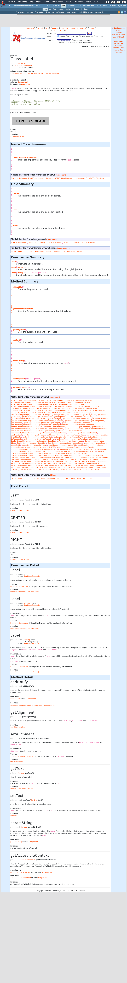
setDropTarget (66, 463)
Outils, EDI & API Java (85, 12)
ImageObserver (26, 73)
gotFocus (51, 435)
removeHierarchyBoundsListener (73, 453)
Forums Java (20, 12)
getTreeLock (16, 435)
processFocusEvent (19, 449)
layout (88, 441)
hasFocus (75, 435)
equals (21, 478)
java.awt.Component (23, 65)
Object (52, 475)
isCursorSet (46, 437)
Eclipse (76, 9)
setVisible (82, 468)
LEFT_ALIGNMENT (55, 243)
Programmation (88, 6)
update (86, 470)
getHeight (55, 423)
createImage (78, 409)
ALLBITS (21, 251)
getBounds (102, 415)
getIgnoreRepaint (42, 425)
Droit (88, 2)
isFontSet (82, 439)
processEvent (87, 447)
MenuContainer (41, 73)
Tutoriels (22, 2)
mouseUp (37, 445)
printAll (51, 447)
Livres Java (50, 12)
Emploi (69, 2)
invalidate (16, 437)
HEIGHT (49, 251)
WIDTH (79, 251)
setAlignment (19, 379)
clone (13, 478)
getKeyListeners (43, 427)
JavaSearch (99, 12)
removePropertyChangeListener (94, 457)
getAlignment (19, 330)
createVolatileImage (20, 411)
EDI (79, 6)
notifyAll (70, 478)
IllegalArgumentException (22, 756)
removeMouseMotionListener (23, 457)
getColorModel (29, 417)
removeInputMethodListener (49, 455)
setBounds (102, 461)
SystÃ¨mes (122, 6)
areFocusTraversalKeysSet (78, 406)
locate (33, 443)
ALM (48, 6)
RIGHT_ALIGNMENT (72, 243)
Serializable (54, 73)
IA (43, 6)
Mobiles (113, 6)
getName (39, 431)
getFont (68, 421)
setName (52, 468)
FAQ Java (29, 12)
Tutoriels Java (39, 12)
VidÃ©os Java (60, 12)
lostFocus (52, 443)
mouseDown (77, 443)
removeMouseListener (93, 455)
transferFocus (27, 470)
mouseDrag (89, 443)
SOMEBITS (71, 251)
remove (101, 451)
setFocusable (93, 463)
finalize (30, 478)
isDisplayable (60, 437)
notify (60, 478)
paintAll (72, 445)
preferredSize (96, 445)
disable (72, 411)
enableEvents (44, 413)
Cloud (38, 6)
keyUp (80, 441)
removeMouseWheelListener (51, 457)
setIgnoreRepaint (98, 466)
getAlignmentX (58, 415)
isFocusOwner (49, 439)
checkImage (16, 409)
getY (43, 435)
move (45, 445)
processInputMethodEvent (95, 449)
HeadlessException (32, 576)
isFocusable (16, 439)
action (14, 400)
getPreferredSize (74, 431)
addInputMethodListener (44, 402)
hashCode (51, 478)
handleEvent (63, 435)
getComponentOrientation (22, 419)
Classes (118, 46)
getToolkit (92, 433)
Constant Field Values (19, 510)
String (20, 267)
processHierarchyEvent (71, 449)
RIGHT (15, 226)
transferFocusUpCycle (70, 470)
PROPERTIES (59, 251)
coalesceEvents (43, 409)
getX (37, 435)
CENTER (16, 194)
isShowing (41, 441)
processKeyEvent (18, 451)
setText (16, 387)
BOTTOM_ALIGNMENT (19, 243)
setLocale (15, 468)
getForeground (97, 421)
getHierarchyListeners (21, 425)
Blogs (39, 2)
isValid (51, 441)
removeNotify (71, 457)
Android (68, 9)
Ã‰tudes (79, 2)
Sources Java (71, 12)
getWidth (28, 435)
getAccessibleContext (23, 309)
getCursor (41, 419)
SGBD (98, 6)
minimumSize (65, 443)
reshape (59, 461)
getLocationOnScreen (20, 429)
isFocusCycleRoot (32, 439)
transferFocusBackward (47, 470)
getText (16, 340)
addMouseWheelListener (46, 404)
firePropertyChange (82, 413)
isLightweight (17, 441)
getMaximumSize (39, 429)
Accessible (14, 73)
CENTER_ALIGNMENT (37, 243)
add (20, 400)
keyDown (72, 441)
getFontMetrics (82, 421)
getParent (49, 431)
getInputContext (60, 425)
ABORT (13, 251)
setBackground (88, 461)
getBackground (89, 415)
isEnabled (92, 437)
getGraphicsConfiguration (36, 423)
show (91, 468)
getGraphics (16, 423)
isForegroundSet (96, 439)
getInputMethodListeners (82, 425)
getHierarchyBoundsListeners (76, 423)
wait (79, 478)
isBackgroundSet (31, 437)
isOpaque (30, 441)
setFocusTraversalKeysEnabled (48, 466)
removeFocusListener (46, 453)
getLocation (84, 427)
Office (105, 6)
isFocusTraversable (66, 439)
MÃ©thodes (118, 48)
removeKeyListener (73, 455)
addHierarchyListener (21, 402)
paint (63, 445)
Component (23, 82)
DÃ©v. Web (71, 6)
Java (63, 6)
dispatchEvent (99, 411)
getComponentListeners (81, 417)
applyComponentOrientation (51, 406)
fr (117, 31)
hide (83, 435)
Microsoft (56, 6)
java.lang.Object (18, 63)
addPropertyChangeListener (72, 404)
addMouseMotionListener (22, 404)
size (104, 468)
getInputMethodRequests (22, 427)
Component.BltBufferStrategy (59, 178)
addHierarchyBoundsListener (79, 400)
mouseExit (15, 445)
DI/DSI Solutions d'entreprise (23, 6)
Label (13, 262)
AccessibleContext (11, 311)
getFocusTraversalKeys (21, 421)
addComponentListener (34, 400)
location (42, 443)
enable (24, 413)
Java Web (52, 9)
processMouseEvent (37, 451)
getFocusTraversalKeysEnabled (48, 421)
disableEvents (84, 411)
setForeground (81, 466)
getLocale (72, 427)
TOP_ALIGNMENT (88, 243)
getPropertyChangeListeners (24, 433)
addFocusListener (55, 400)
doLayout (15, 413)
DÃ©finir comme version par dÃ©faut (118, 35)
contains (56, 409)
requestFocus (85, 459)
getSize (72, 433)
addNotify (17, 287)
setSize (62, 468)
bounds (96, 406)
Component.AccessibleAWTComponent (27, 178)
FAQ (31, 2)
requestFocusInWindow (21, 461)
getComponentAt (45, 417)
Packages (118, 52)
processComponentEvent (68, 447)
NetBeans (84, 9)
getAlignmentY (74, 415)
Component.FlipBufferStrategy (90, 178)
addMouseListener (83, 402)
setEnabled (80, 463)
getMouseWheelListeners (22, 431)
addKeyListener (65, 402)
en (119, 31)
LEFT (15, 210)
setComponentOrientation (34, 463)
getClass (41, 478)
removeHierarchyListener (22, 455)
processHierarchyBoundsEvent (44, 449)
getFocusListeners (99, 419)
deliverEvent (60, 411)
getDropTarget (54, 419)
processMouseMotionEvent (59, 451)
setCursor (52, 463)
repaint (45, 459)
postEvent (82, 445)
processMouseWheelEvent (85, 451)
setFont (68, 466)
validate (95, 470)
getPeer (59, 431)
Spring (61, 9)
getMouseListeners (74, 429)
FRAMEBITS (39, 251)
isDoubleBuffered (78, 437)
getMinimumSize (56, 429)
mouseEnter (101, 443)
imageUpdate (93, 435)
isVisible (62, 441)
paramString (18, 361)
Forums (11, 2)
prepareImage (17, 447)
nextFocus (53, 445)
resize (68, 461)
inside (104, 435)
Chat (46, 2)
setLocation (27, 468)
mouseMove (26, 445)
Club (96, 2)
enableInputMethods (61, 413)
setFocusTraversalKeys (21, 466)
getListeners (59, 427)
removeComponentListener (22, 453)
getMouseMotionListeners (96, 429)
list (96, 441)
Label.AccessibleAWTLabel (25, 158)
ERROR (30, 251)
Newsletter (57, 2)
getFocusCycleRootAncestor (76, 419)
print (42, 447)
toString (15, 470)
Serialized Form (17, 137)
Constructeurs (118, 50)
